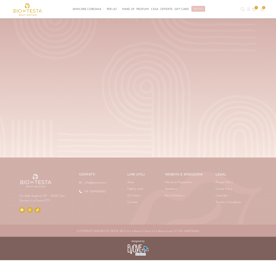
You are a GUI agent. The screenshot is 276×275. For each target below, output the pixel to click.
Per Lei (113, 9)
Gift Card (181, 9)
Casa (154, 9)
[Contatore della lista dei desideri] (254, 9)
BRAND (198, 9)
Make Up (128, 9)
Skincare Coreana (88, 9)
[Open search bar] (243, 9)
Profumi (142, 9)
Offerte (166, 9)
